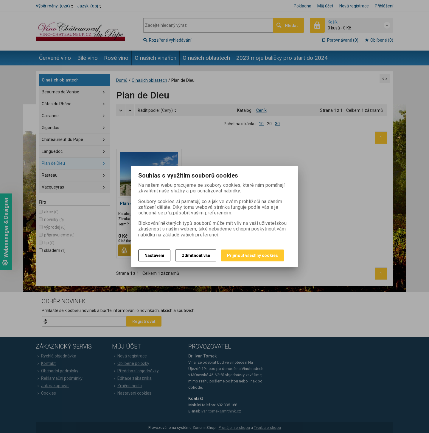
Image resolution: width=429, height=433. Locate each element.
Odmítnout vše (195, 255)
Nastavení (154, 255)
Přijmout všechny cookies (252, 255)
